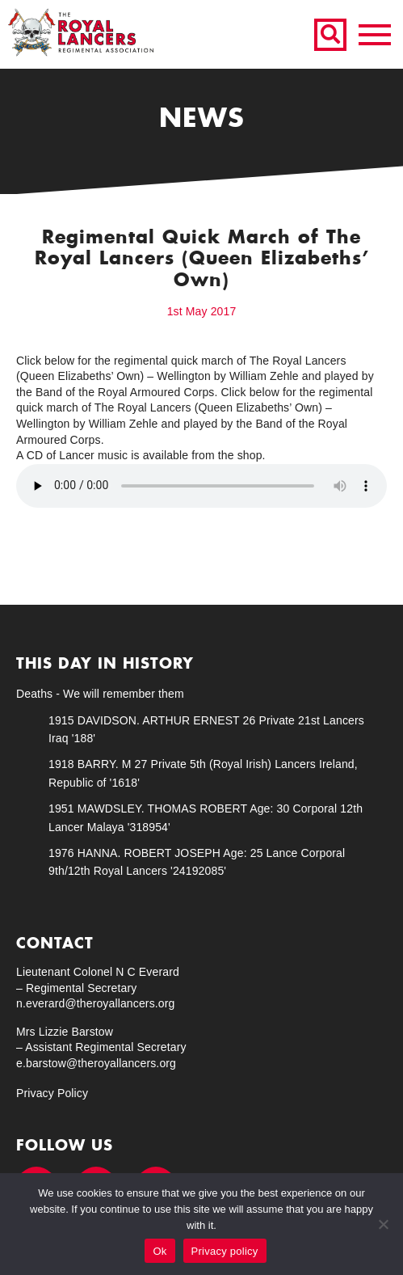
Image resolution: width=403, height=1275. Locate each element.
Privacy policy (224, 1251)
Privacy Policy (52, 1093)
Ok (159, 1251)
